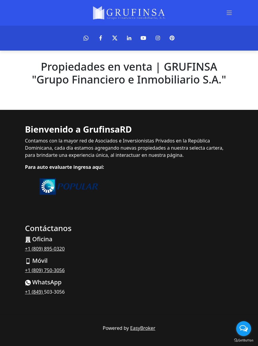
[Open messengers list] (243, 328)
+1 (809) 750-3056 (45, 270)
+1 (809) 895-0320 (45, 248)
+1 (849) (34, 292)
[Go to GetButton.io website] (243, 340)
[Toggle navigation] (229, 12)
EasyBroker (142, 328)
